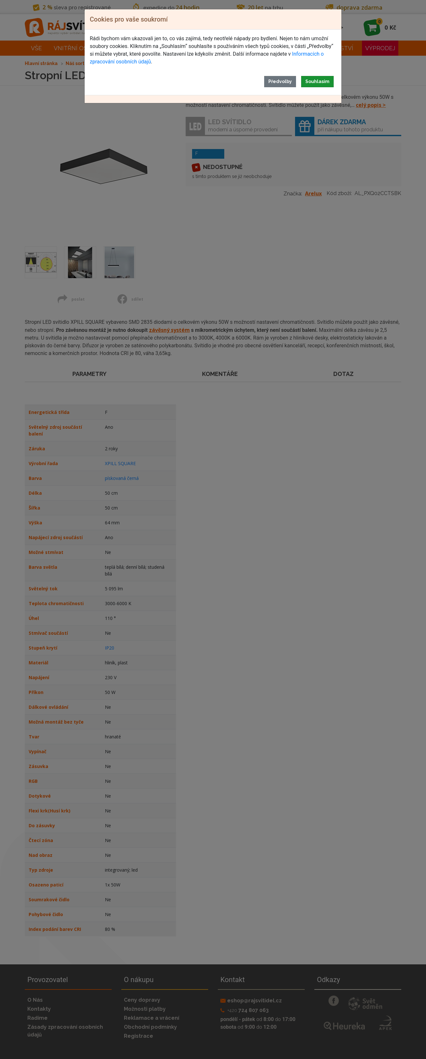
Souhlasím (317, 81)
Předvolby (280, 81)
